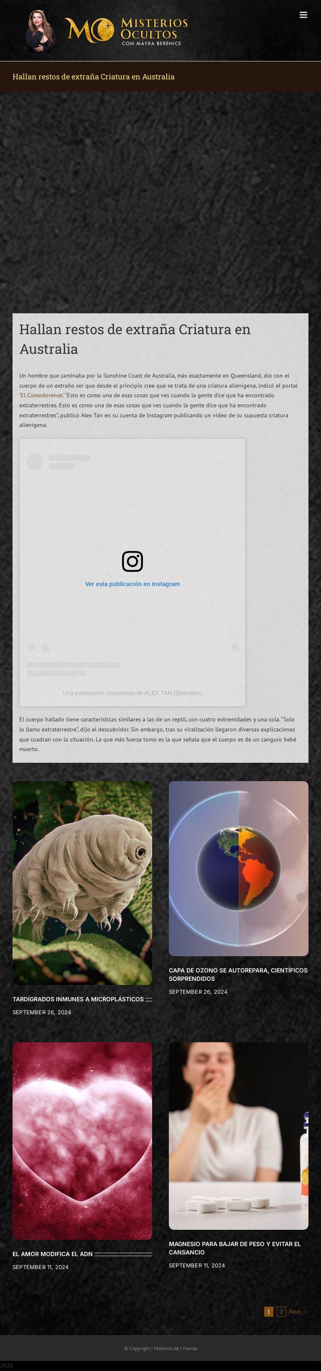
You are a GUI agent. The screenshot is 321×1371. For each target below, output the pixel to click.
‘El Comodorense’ (41, 395)
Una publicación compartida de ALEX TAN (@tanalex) (132, 693)
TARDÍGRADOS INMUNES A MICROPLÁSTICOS (78, 999)
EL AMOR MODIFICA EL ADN (53, 1253)
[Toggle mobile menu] (304, 14)
